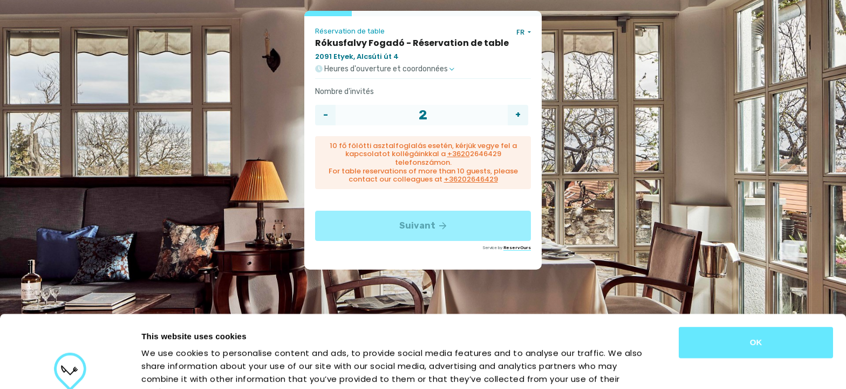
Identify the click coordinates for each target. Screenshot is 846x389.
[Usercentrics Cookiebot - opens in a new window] (70, 368)
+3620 (458, 154)
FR (521, 32)
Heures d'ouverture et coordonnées (384, 69)
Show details (566, 367)
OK (756, 269)
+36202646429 (471, 179)
